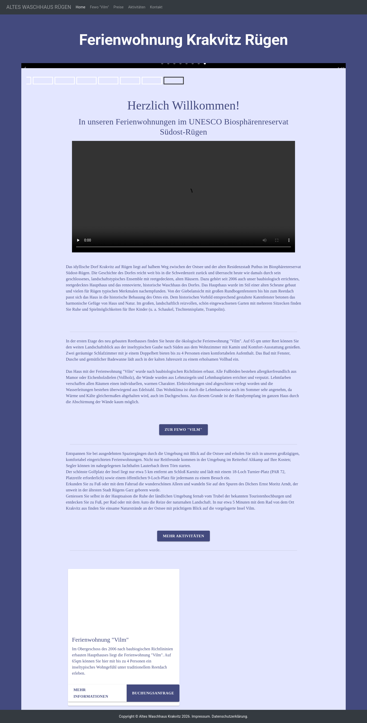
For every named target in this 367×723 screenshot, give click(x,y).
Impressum (201, 716)
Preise (119, 7)
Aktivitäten (136, 7)
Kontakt (156, 7)
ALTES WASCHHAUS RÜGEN (38, 7)
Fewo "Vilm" (99, 7)
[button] (162, 63)
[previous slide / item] (24, 65)
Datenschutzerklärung (229, 716)
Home (80, 7)
